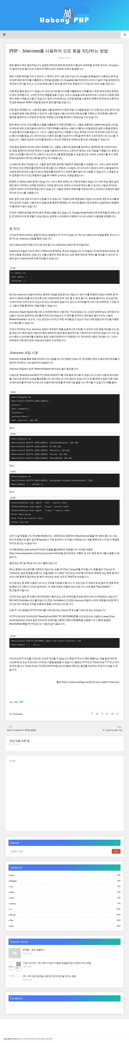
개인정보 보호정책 (45, 1039)
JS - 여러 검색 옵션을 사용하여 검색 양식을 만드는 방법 (49, 976)
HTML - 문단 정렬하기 (34, 949)
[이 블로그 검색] (59, 851)
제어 (21, 701)
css (65, 886)
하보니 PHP (22, 1039)
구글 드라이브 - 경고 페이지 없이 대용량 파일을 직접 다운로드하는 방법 (57, 962)
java (65, 897)
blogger (65, 880)
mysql (65, 914)
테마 (65, 926)
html (65, 892)
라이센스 (32, 1039)
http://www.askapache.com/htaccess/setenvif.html (35, 553)
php (16, 701)
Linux (65, 875)
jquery (65, 903)
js (65, 909)
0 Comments (17, 714)
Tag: (11, 701)
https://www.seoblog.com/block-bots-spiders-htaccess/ (91, 682)
